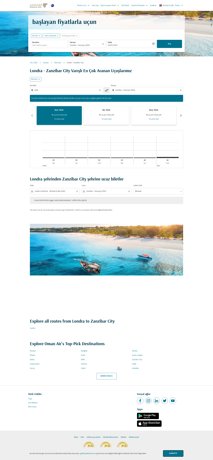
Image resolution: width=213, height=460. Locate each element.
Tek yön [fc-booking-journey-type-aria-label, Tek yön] (35, 36)
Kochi (83, 355)
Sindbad (153, 5)
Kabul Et (173, 453)
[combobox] (49, 45)
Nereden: (33, 86)
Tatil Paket (125, 5)
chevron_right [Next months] (181, 115)
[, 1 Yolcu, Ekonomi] (50, 35)
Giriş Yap (95, 5)
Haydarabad (34, 364)
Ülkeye (76, 437)
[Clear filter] (77, 191)
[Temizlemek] (103, 44)
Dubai (32, 360)
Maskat (33, 351)
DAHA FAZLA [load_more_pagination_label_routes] (106, 376)
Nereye (73, 42)
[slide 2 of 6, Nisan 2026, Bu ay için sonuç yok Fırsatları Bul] (106, 115)
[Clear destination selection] (181, 90)
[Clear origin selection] (100, 90)
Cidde (134, 364)
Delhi (83, 360)
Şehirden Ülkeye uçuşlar (110, 437)
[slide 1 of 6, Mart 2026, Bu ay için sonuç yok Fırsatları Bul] (59, 115)
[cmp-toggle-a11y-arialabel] (106, 90)
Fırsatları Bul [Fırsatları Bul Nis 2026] (106, 119)
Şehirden (123, 437)
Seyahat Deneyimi (140, 5)
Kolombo (135, 368)
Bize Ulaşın (32, 407)
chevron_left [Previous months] (32, 115)
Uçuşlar (46, 63)
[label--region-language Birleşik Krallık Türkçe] (171, 5)
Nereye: (113, 86)
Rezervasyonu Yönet (110, 5)
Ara (169, 44)
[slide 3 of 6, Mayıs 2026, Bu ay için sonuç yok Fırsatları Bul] (153, 115)
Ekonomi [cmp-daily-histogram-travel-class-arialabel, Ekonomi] (34, 79)
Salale (83, 368)
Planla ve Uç (84, 5)
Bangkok (84, 351)
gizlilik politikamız (86, 454)
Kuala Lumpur (137, 355)
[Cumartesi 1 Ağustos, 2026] (168, 157)
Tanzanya (57, 63)
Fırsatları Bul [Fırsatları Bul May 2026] (154, 119)
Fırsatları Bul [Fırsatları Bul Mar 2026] (59, 119)
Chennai (84, 364)
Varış (84, 186)
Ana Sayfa (33, 63)
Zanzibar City (137, 360)
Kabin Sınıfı (138, 186)
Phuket (32, 355)
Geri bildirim (32, 403)
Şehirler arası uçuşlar (93, 437)
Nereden (35, 42)
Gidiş (110, 42)
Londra (32, 328)
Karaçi (32, 368)
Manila (134, 351)
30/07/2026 (112, 45)
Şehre (82, 437)
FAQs (30, 399)
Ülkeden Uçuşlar (134, 437)
